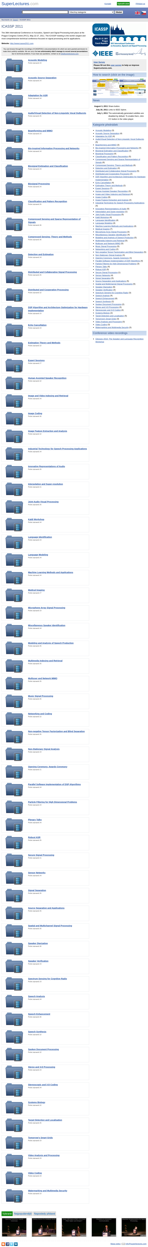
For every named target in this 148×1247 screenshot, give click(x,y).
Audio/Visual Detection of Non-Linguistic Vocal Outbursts (57, 113)
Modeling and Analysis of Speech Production (51, 643)
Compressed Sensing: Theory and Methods (50, 237)
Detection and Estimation (41, 254)
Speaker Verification (38, 961)
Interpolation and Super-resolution (45, 484)
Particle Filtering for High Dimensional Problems (52, 802)
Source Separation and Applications (46, 908)
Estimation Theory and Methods (44, 343)
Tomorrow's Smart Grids (40, 1137)
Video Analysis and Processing (44, 1155)
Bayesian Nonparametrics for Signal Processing (133, 1220)
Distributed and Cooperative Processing (48, 290)
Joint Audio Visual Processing (43, 502)
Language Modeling (38, 555)
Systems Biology (36, 1102)
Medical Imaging (36, 590)
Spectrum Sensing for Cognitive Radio (47, 978)
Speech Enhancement (39, 1014)
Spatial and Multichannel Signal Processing (50, 925)
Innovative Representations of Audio (46, 466)
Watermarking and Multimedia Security (47, 1190)
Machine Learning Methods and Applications (50, 572)
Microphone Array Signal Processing (46, 608)
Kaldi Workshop (36, 519)
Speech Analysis (36, 996)
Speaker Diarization (38, 943)
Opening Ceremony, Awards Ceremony (47, 767)
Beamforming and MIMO (40, 131)
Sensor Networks (36, 872)
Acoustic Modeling (37, 60)
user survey (116, 65)
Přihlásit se (140, 4)
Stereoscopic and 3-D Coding (43, 1084)
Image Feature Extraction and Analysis (47, 431)
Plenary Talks (35, 819)
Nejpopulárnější (23, 1213)
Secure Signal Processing (41, 855)
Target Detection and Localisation (45, 1120)
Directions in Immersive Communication (103, 1220)
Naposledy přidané (44, 1213)
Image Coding (35, 413)
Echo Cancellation (37, 325)
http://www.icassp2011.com (22, 43)
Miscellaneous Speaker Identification (46, 625)
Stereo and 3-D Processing (41, 1067)
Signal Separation (37, 890)
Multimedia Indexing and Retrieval (45, 661)
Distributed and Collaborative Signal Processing (52, 272)
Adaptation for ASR (38, 95)
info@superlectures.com (69, 54)
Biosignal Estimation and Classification (48, 166)
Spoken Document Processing (43, 1049)
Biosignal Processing (39, 184)
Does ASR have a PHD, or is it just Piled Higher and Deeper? (74, 1220)
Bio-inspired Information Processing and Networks (53, 148)
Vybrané (7, 1213)
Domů (15, 20)
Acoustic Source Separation (42, 78)
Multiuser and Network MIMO (42, 678)
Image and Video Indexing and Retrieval (48, 396)
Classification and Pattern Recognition (47, 201)
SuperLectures (20, 3)
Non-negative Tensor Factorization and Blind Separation (56, 731)
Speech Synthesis (37, 1031)
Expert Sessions (36, 360)
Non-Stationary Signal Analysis (44, 749)
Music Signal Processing (40, 696)
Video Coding (35, 1173)
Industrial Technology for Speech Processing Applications (57, 449)
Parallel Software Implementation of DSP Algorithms (54, 784)
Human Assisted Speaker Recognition (47, 378)
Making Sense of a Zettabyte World (44, 1219)
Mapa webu (116, 1244)
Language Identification (40, 537)
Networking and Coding (40, 714)
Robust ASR (34, 837)
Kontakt (108, 4)
